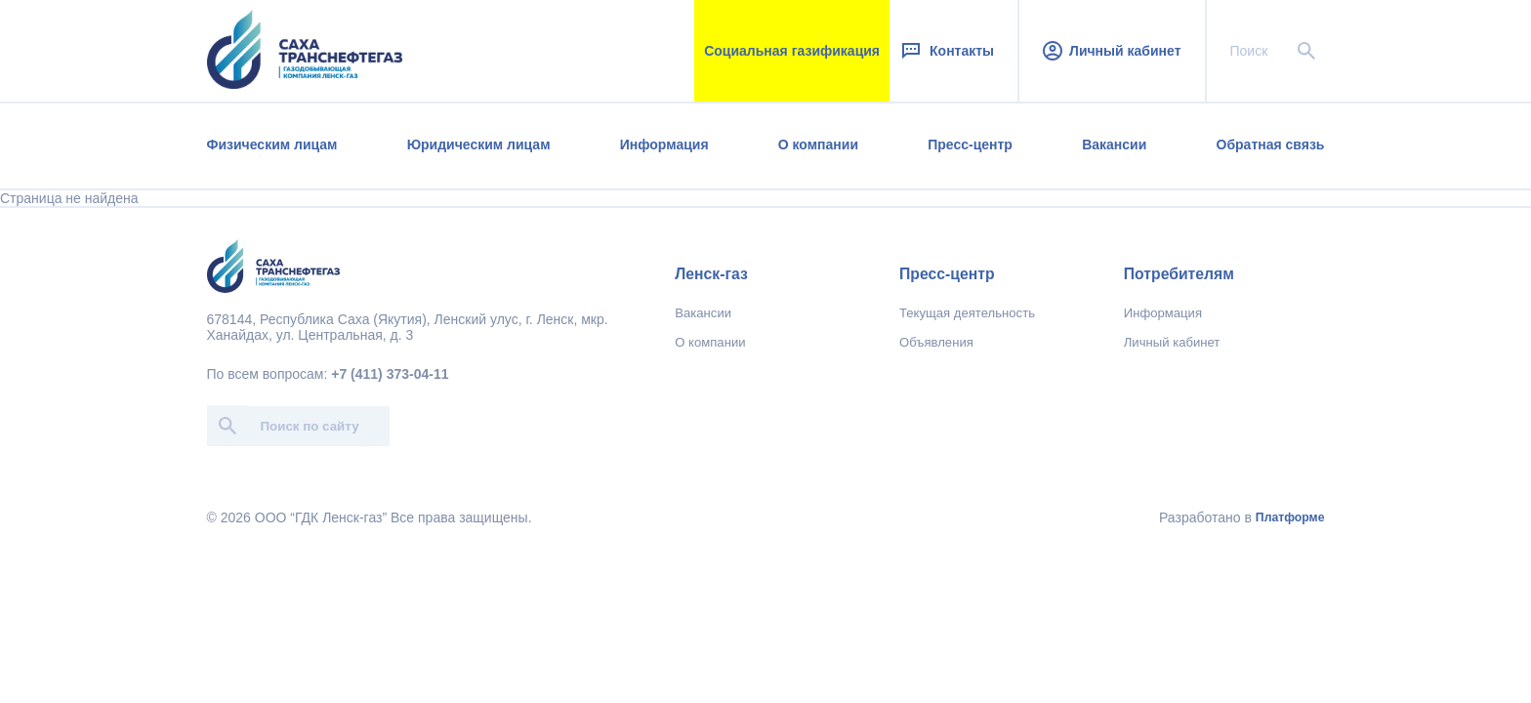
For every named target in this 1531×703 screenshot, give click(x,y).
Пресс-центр (970, 144)
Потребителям (1179, 274)
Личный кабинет (1111, 51)
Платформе (1290, 517)
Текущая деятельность (967, 313)
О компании (818, 144)
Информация (664, 144)
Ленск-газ (711, 274)
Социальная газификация (792, 51)
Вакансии (1114, 144)
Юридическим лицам (479, 144)
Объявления (936, 342)
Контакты (946, 50)
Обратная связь (1271, 144)
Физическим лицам (272, 144)
